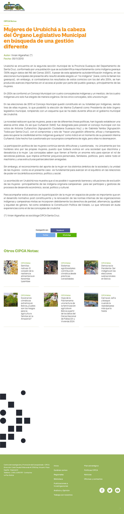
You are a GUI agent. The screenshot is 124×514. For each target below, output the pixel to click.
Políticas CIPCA (91, 470)
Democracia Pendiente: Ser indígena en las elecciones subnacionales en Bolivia (108, 272)
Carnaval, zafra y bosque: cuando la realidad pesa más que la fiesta (108, 304)
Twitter (45, 235)
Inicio (56, 465)
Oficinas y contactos (93, 479)
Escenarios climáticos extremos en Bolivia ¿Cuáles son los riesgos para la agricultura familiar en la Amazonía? (28, 308)
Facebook (60, 230)
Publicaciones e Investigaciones (61, 484)
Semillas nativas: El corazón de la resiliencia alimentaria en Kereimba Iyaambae (28, 273)
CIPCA (14, 6)
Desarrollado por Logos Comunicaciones (120, 508)
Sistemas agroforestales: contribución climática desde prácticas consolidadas (68, 272)
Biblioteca (58, 479)
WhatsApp (67, 235)
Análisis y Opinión (62, 490)
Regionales (59, 474)
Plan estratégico (91, 465)
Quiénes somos (60, 470)
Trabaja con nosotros (63, 495)
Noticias (88, 474)
